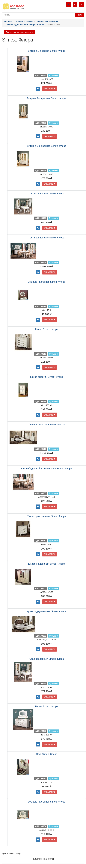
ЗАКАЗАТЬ (49, 89)
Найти (79, 15)
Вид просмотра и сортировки (19, 32)
